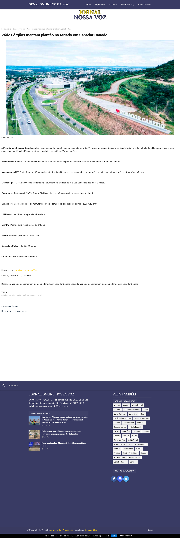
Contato (113, 4)
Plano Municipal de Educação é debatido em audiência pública (63, 444)
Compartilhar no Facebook (114, 479)
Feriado (12, 295)
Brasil (143, 414)
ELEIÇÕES (126, 431)
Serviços (133, 462)
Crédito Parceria (135, 427)
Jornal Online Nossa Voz (25, 270)
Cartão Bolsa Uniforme (122, 418)
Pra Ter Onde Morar (130, 453)
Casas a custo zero (142, 418)
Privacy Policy (127, 4)
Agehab (117, 405)
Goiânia (126, 436)
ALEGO (126, 405)
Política (117, 453)
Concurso (140, 423)
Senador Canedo (19, 29)
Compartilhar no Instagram (120, 479)
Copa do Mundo (120, 427)
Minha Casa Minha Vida (137, 444)
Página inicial (6, 29)
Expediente (100, 4)
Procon (144, 453)
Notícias (25, 295)
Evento (146, 431)
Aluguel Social (137, 405)
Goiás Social (133, 440)
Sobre (150, 530)
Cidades (4, 295)
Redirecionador (119, 458)
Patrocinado (128, 449)
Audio (145, 410)
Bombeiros (133, 414)
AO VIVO (117, 410)
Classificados (144, 4)
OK (114, 536)
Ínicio (88, 4)
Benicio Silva (91, 530)
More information (127, 536)
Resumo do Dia (134, 458)
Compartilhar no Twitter (126, 479)
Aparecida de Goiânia (132, 410)
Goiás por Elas (119, 440)
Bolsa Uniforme (120, 414)
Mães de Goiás (119, 444)
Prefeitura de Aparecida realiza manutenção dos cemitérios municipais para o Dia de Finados (61, 432)
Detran (116, 431)
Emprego (136, 431)
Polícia (138, 449)
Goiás (18, 295)
